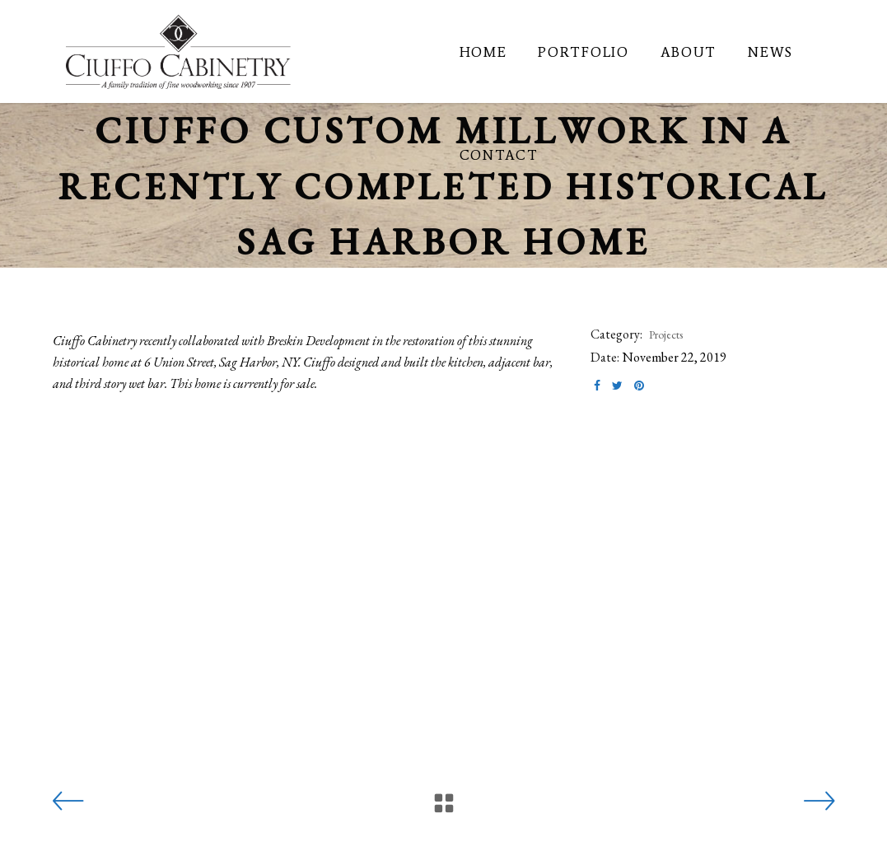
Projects (666, 334)
